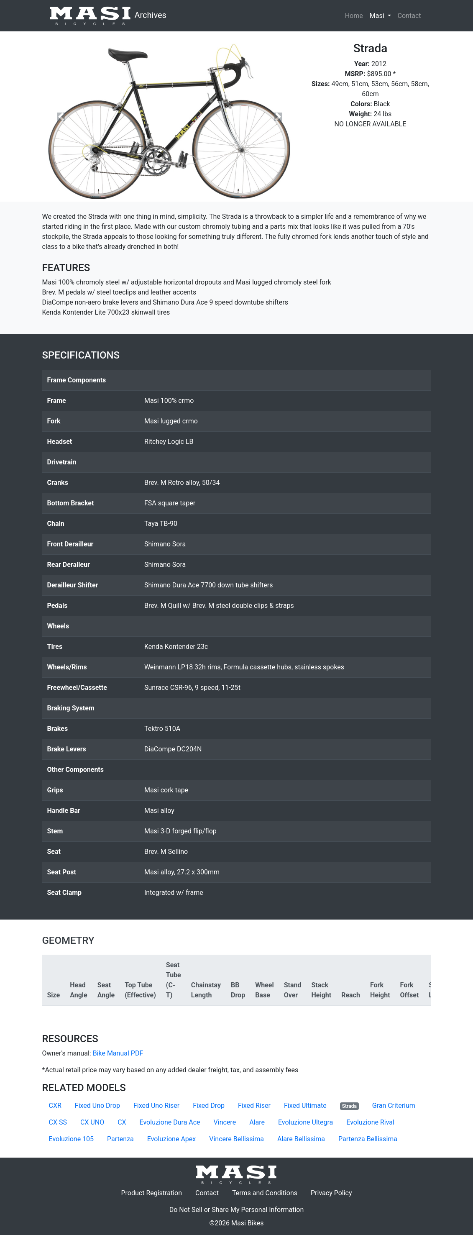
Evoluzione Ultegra (305, 1122)
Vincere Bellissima (236, 1139)
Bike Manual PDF (118, 1053)
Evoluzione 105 (71, 1139)
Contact (411, 15)
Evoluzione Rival (370, 1122)
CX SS (58, 1122)
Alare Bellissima (301, 1139)
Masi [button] (382, 15)
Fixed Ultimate (305, 1105)
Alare (257, 1122)
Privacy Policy (335, 1192)
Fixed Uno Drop (97, 1105)
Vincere (225, 1122)
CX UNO (92, 1122)
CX (122, 1122)
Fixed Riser (254, 1105)
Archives (107, 15)
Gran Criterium (393, 1105)
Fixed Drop (209, 1105)
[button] (61, 116)
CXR (55, 1105)
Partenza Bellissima (367, 1139)
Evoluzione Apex (171, 1139)
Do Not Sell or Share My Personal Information (236, 1210)
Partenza (120, 1139)
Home (354, 16)
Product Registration (151, 1193)
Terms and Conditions (268, 1192)
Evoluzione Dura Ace (170, 1122)
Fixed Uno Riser (156, 1105)
